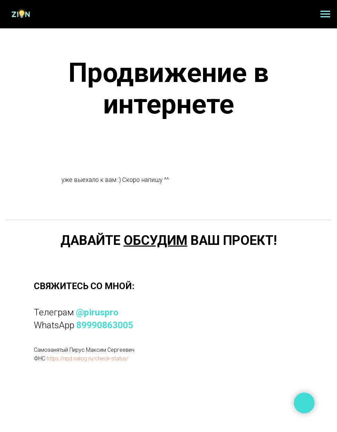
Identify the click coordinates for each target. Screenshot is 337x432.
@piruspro (97, 312)
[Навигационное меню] (325, 14)
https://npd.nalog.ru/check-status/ (87, 358)
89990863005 (104, 325)
